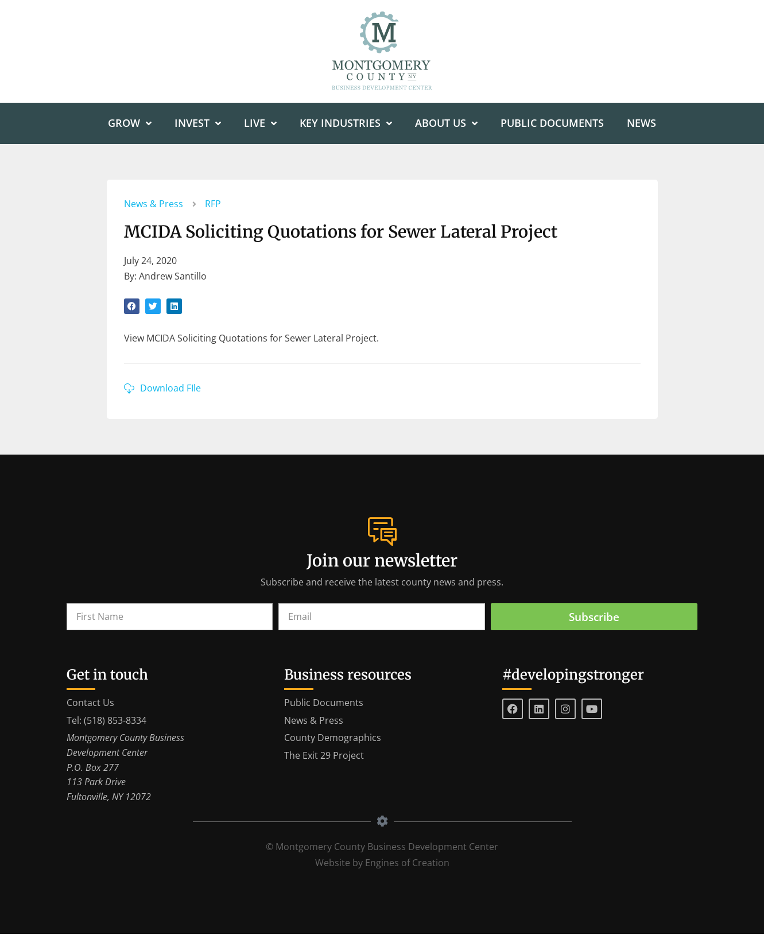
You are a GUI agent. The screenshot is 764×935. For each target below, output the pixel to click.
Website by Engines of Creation (382, 864)
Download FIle (170, 388)
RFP (213, 204)
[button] (131, 307)
